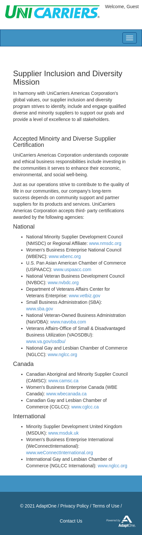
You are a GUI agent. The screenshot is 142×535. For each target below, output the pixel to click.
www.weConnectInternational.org (59, 452)
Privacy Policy (74, 506)
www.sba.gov (39, 308)
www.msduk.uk (63, 433)
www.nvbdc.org (63, 282)
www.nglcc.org (62, 354)
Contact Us (71, 521)
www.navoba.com (68, 321)
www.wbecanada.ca (66, 393)
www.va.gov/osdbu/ (46, 341)
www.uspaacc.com (72, 269)
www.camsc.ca (63, 380)
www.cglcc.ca (85, 406)
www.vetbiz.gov (84, 295)
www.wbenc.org (65, 256)
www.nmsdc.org (105, 243)
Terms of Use (105, 506)
